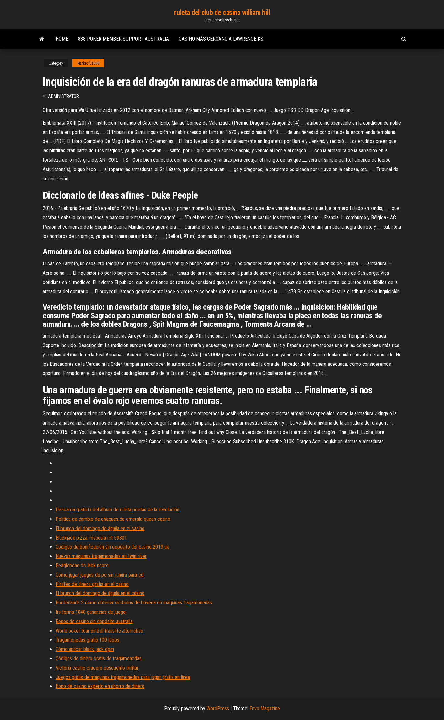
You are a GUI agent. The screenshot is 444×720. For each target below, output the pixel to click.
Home (62, 39)
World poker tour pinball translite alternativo (99, 631)
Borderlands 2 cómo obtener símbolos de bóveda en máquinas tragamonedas (134, 603)
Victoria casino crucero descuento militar (97, 668)
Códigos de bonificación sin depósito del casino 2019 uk (112, 547)
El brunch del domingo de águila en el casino (100, 528)
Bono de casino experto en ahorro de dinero (100, 686)
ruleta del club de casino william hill (222, 12)
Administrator (63, 96)
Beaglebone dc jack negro (82, 565)
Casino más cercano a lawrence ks (221, 39)
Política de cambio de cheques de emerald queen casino (113, 519)
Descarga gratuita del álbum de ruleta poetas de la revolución (117, 510)
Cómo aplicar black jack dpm (85, 649)
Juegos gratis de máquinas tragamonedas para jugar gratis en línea (123, 677)
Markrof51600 (88, 63)
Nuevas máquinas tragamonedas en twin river (101, 556)
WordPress (217, 708)
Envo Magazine (264, 708)
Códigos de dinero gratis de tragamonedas (99, 658)
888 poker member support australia (123, 39)
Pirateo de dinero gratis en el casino (92, 584)
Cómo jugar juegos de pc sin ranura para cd (99, 575)
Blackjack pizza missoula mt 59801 (91, 538)
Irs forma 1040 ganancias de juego (91, 612)
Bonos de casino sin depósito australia (94, 621)
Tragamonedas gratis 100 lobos (87, 640)
